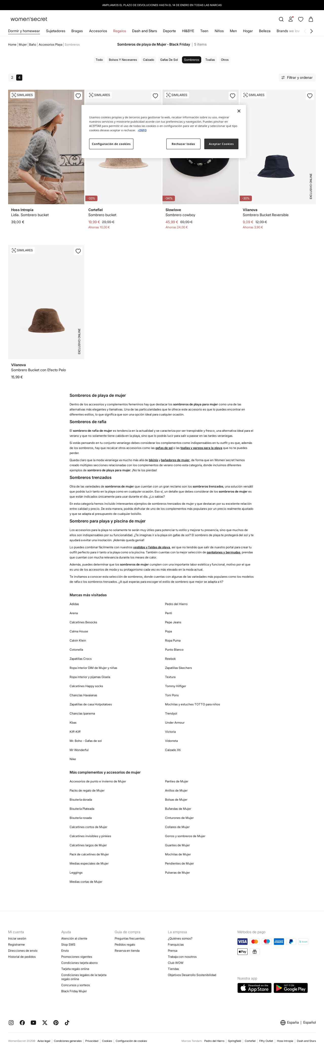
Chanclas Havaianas (83, 695)
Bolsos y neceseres (123, 60)
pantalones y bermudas (223, 552)
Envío (65, 950)
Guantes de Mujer (177, 845)
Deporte (169, 31)
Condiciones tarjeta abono (79, 963)
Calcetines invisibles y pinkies (90, 836)
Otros (225, 60)
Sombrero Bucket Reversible (266, 215)
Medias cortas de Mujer (86, 882)
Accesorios (98, 31)
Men (233, 31)
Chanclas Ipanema (82, 713)
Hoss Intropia (285, 1041)
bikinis (153, 460)
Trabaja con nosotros (182, 957)
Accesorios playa (50, 44)
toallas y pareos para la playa (201, 448)
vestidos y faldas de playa (151, 547)
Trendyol (171, 713)
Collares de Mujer (177, 827)
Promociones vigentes (76, 957)
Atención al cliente (74, 938)
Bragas (77, 31)
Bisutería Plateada (82, 809)
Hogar (248, 31)
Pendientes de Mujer (179, 863)
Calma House (79, 631)
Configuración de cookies (131, 1041)
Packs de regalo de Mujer (87, 790)
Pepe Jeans (173, 622)
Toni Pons (172, 695)
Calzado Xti (173, 750)
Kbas (73, 722)
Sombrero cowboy (180, 215)
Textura (170, 677)
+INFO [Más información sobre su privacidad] (142, 130)
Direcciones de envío (22, 950)
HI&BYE (188, 31)
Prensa (172, 950)
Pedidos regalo (125, 944)
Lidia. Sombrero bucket (30, 215)
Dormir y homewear (24, 31)
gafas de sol (164, 448)
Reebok (170, 659)
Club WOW (176, 963)
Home (12, 44)
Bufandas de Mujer (178, 809)
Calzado (148, 60)
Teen (204, 31)
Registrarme (16, 944)
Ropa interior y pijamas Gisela (90, 677)
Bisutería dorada (81, 799)
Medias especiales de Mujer (89, 863)
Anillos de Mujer (176, 790)
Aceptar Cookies (221, 144)
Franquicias (176, 944)
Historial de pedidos (22, 957)
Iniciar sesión (17, 938)
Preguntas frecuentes (130, 938)
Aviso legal (43, 1041)
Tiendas (173, 969)
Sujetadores (55, 31)
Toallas (210, 60)
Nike (73, 759)
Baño (32, 44)
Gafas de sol (169, 60)
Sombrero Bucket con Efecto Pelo (38, 370)
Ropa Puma (172, 640)
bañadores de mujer (175, 460)
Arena (74, 613)
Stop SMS (68, 944)
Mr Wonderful (79, 750)
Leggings (76, 872)
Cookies (107, 1041)
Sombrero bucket (102, 215)
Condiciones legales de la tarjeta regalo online (83, 977)
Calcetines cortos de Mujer (88, 827)
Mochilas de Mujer (178, 854)
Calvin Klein (78, 640)
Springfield (234, 1041)
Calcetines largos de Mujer (88, 845)
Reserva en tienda (127, 950)
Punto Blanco (174, 649)
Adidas (74, 604)
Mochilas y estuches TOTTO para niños (192, 704)
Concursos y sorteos (75, 985)
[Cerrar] (239, 111)
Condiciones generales (68, 1041)
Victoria (170, 732)
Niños (219, 31)
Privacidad (91, 1041)
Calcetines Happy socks (86, 686)
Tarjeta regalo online (75, 969)
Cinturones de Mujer (179, 818)
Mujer (23, 44)
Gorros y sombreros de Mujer (185, 836)
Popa (168, 631)
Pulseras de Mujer (177, 872)
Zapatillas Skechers (178, 668)
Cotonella (76, 649)
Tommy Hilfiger (175, 686)
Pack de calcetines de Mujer (89, 854)
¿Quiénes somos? (180, 938)
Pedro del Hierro (176, 604)
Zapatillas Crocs (81, 659)
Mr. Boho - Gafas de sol (86, 741)
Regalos (119, 31)
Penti (168, 613)
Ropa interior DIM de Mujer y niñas (93, 668)
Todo (99, 60)
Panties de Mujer (176, 781)
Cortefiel (250, 1041)
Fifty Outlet (266, 1041)
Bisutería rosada (81, 818)
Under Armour (175, 722)
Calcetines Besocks (83, 622)
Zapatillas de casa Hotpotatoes (91, 704)
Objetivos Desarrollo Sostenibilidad (192, 975)
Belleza (265, 31)
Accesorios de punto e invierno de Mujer (98, 781)
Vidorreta (171, 741)
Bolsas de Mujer (176, 799)
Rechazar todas (183, 144)
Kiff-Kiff (75, 732)
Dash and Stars (144, 31)
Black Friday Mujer (74, 991)
